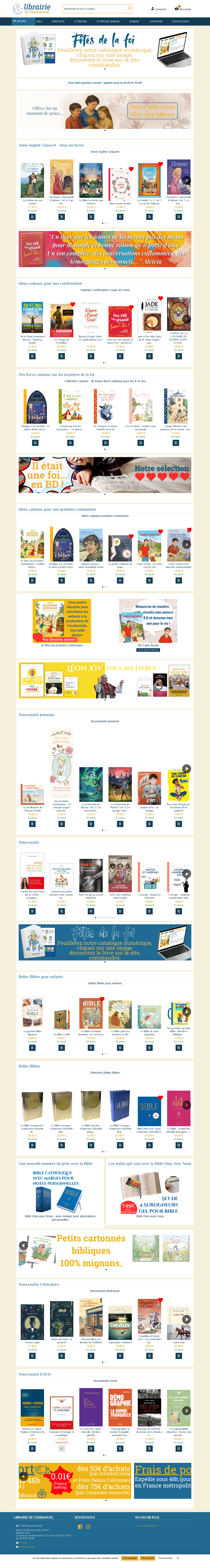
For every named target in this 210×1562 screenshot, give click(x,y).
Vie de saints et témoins (148, 650)
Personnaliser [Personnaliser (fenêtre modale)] (165, 1558)
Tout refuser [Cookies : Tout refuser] (147, 1558)
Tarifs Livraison (25, 1546)
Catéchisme (156, 21)
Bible (39, 21)
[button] (105, 68)
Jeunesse (134, 21)
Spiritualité (58, 21)
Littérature (80, 21)
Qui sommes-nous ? (148, 1525)
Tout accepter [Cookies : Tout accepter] (130, 1558)
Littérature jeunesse (108, 21)
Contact (21, 1542)
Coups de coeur (180, 21)
